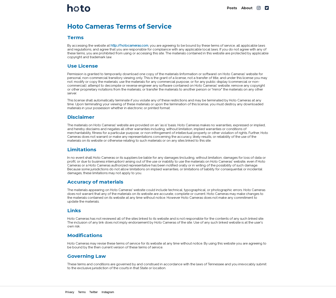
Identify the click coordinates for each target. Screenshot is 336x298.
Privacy (69, 292)
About (246, 8)
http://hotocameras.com (129, 45)
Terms (82, 292)
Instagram (108, 292)
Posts (232, 8)
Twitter (93, 292)
